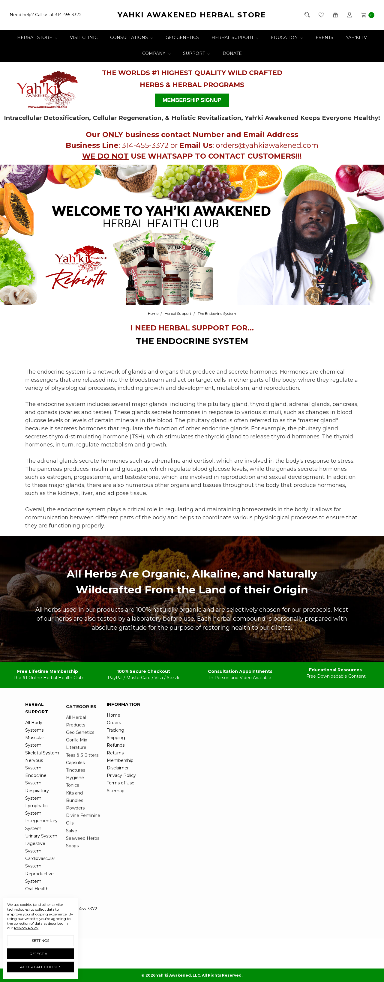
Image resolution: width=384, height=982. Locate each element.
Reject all (41, 953)
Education (287, 37)
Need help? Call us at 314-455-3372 (46, 14)
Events (324, 37)
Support (196, 53)
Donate (232, 53)
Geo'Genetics (182, 37)
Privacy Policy (26, 928)
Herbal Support (235, 37)
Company (156, 53)
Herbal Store (37, 37)
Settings (40, 940)
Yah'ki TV (356, 37)
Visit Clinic (84, 37)
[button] (47, 87)
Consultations (131, 37)
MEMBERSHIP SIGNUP (192, 100)
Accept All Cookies (40, 967)
